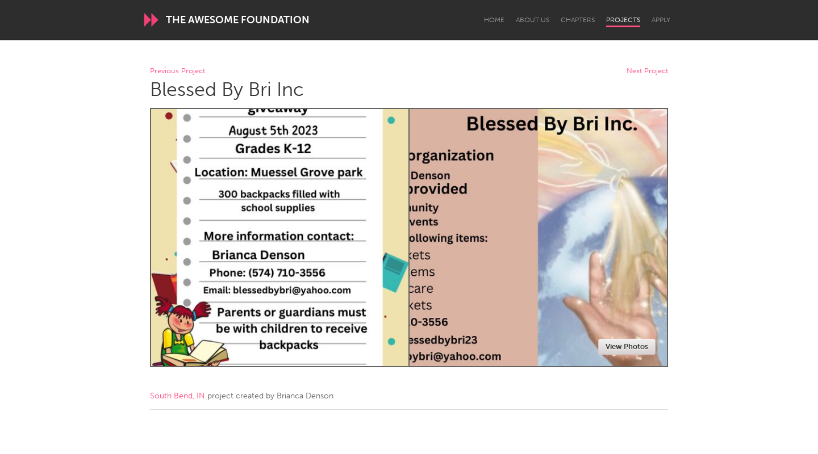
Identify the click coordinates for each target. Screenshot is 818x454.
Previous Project (177, 71)
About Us (532, 20)
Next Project (647, 71)
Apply (661, 20)
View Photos (627, 346)
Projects (623, 20)
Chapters (578, 20)
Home (494, 20)
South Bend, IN (177, 396)
